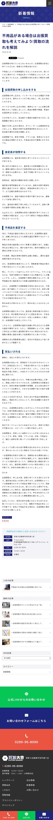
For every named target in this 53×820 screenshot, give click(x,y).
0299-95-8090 (12, 766)
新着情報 (5, 521)
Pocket (21, 58)
